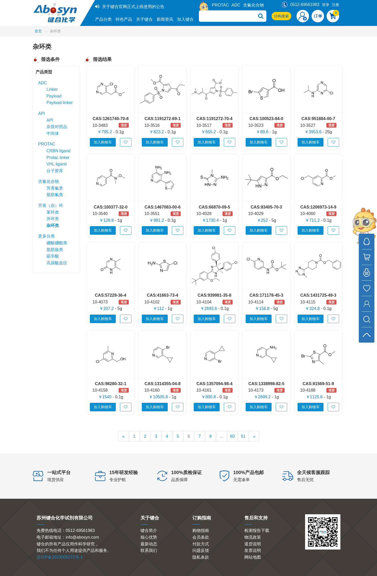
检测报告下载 (256, 530)
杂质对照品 (56, 126)
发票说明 (252, 550)
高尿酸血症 (56, 263)
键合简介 (148, 530)
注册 (335, 5)
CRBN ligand (58, 151)
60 (232, 436)
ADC (236, 5)
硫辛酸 (52, 256)
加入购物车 (103, 142)
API (41, 113)
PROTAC (220, 5)
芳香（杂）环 (50, 205)
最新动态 (148, 544)
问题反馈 (200, 550)
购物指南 (200, 530)
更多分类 (46, 236)
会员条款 (200, 537)
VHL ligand (56, 164)
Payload (54, 96)
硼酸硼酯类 (56, 243)
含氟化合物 (253, 5)
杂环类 (52, 225)
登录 (325, 5)
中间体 (52, 133)
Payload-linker (59, 102)
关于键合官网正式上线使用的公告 (133, 6)
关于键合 (144, 19)
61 (243, 436)
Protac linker (58, 157)
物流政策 (252, 537)
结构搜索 (281, 16)
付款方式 (200, 544)
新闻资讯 (165, 19)
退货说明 (252, 544)
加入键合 (185, 19)
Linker (52, 89)
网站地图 (252, 557)
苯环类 (52, 212)
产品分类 (103, 19)
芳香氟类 (54, 188)
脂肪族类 (54, 249)
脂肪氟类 (54, 194)
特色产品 (124, 19)
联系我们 (148, 550)
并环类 (52, 219)
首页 (38, 31)
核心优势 (148, 537)
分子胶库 (54, 171)
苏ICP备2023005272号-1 (60, 557)
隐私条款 (200, 557)
